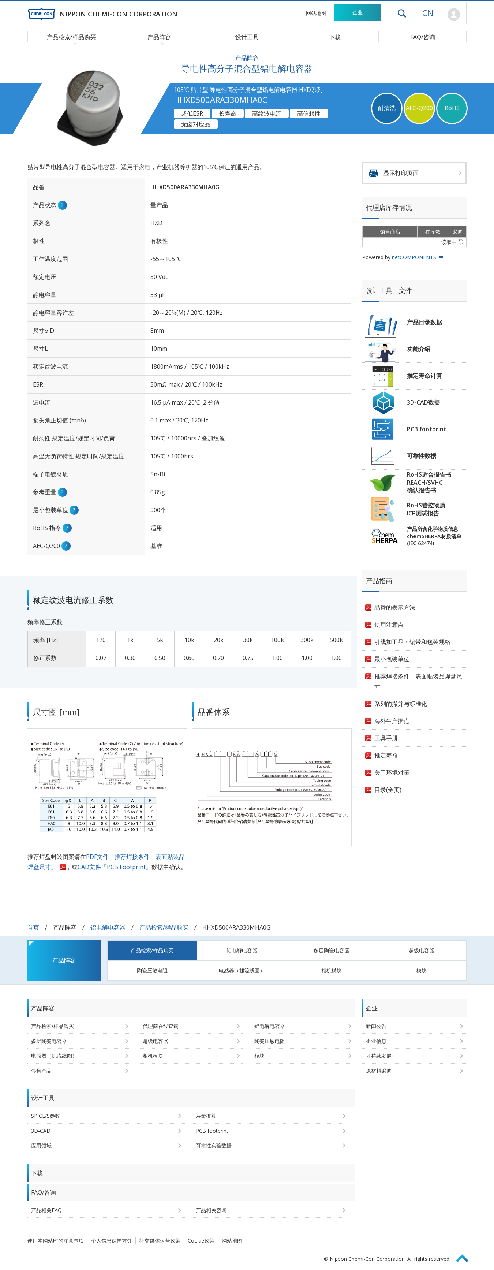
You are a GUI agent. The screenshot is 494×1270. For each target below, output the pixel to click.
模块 (421, 970)
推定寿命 (386, 755)
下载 (335, 37)
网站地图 (316, 13)
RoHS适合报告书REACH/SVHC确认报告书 (429, 482)
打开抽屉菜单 (402, 13)
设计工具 (247, 37)
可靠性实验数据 (214, 1145)
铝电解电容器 (108, 927)
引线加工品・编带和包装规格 (412, 642)
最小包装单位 (391, 659)
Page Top (465, 1257)
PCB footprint (426, 429)
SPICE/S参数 (45, 1115)
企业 (357, 12)
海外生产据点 (391, 721)
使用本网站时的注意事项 (55, 1240)
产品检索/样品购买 (163, 927)
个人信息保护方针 (111, 1240)
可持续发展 (379, 1055)
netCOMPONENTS (414, 257)
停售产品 (41, 1070)
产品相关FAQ (46, 1210)
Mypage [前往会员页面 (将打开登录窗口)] (453, 15)
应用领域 (41, 1145)
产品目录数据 (424, 322)
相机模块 (331, 970)
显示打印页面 (401, 173)
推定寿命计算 (424, 376)
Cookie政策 (201, 1240)
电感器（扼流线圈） (242, 970)
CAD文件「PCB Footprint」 (114, 867)
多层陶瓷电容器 (331, 950)
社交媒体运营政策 (159, 1240)
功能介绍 (418, 349)
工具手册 (386, 738)
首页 (33, 927)
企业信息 (376, 1041)
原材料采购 (379, 1070)
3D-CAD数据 (423, 402)
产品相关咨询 (211, 1210)
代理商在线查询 (161, 1026)
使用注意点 (389, 625)
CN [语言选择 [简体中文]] (427, 12)
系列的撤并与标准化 (400, 704)
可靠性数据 (421, 456)
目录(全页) (387, 790)
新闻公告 (376, 1026)
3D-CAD (40, 1130)
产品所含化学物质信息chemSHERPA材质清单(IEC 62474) (434, 536)
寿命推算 (206, 1115)
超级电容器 (421, 950)
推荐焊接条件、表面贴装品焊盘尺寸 (418, 681)
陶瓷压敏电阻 (152, 970)
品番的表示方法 (394, 607)
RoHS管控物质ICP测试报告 (426, 509)
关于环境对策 (391, 772)
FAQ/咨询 (422, 37)
